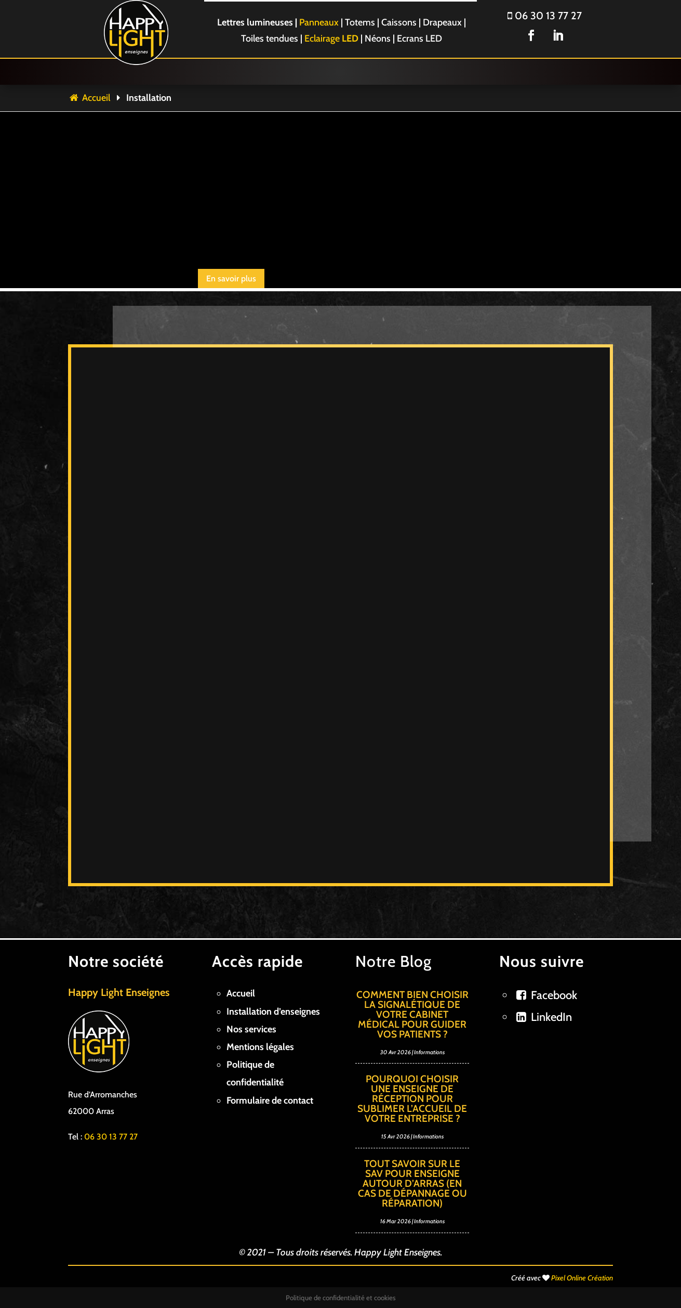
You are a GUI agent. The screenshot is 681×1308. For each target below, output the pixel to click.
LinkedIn (551, 1017)
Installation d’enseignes (273, 1011)
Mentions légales (260, 1047)
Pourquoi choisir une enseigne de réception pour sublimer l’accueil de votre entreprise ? (412, 1098)
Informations (429, 1052)
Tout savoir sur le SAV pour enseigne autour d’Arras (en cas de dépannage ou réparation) (412, 1183)
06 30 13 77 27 (545, 15)
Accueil (89, 97)
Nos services (251, 1029)
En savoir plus (231, 278)
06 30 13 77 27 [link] (111, 1137)
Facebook (554, 995)
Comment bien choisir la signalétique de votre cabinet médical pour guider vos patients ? (412, 1014)
